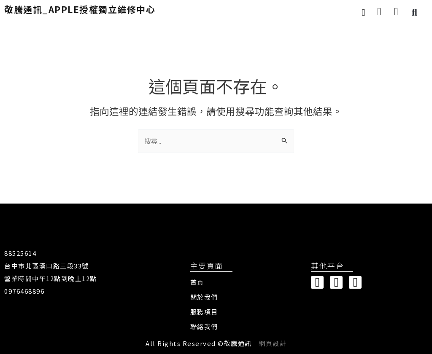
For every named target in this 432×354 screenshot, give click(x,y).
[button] (363, 12)
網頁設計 (272, 343)
